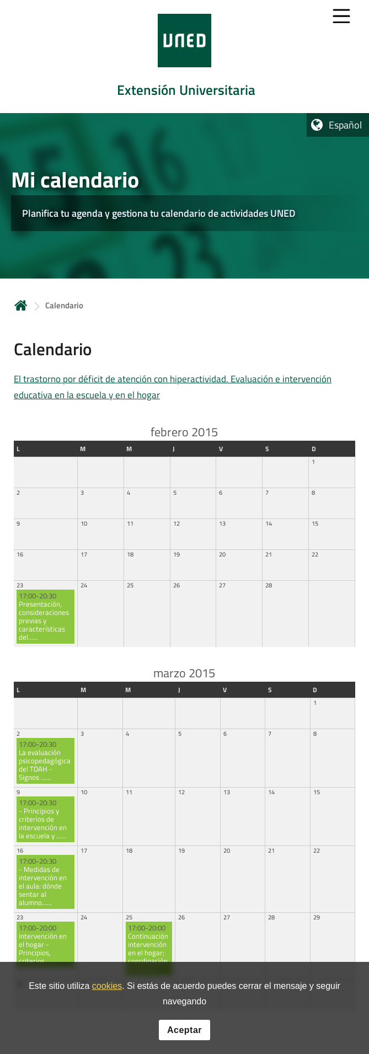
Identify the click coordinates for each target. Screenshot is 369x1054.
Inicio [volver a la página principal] (21, 305)
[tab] (184, 56)
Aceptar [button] (184, 1030)
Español (345, 124)
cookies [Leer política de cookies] (107, 986)
